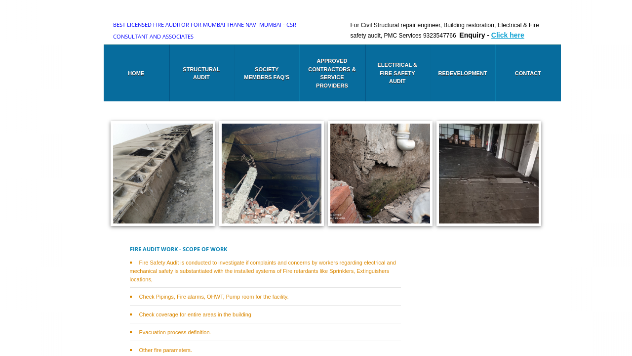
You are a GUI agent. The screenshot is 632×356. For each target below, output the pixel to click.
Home (136, 73)
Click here (507, 35)
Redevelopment (462, 73)
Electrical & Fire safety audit (397, 73)
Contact (528, 73)
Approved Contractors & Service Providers (332, 73)
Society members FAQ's (266, 73)
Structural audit (201, 73)
